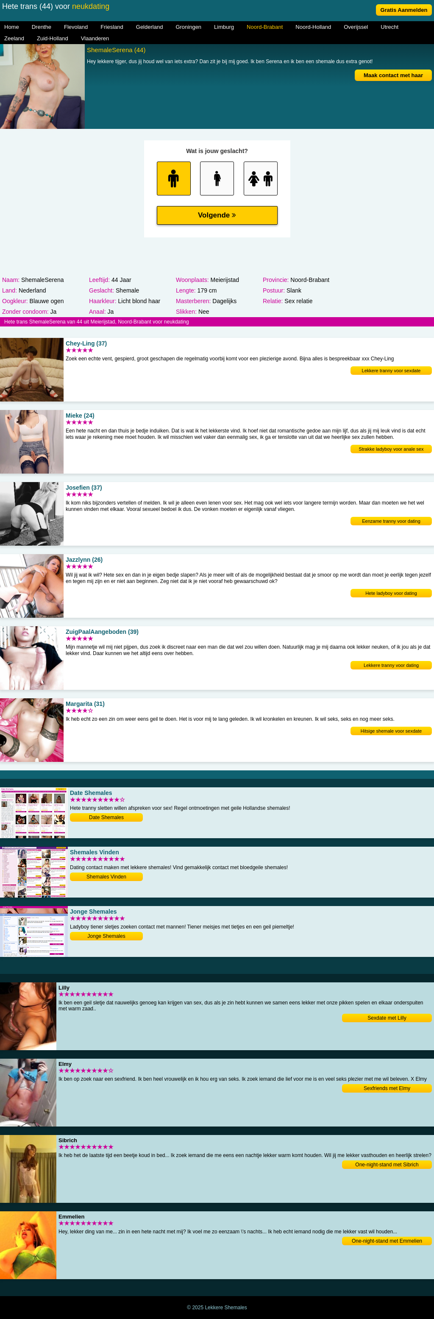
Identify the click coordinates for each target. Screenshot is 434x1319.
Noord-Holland (313, 27)
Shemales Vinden (106, 877)
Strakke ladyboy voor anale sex (391, 449)
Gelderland (149, 27)
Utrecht (389, 27)
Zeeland (14, 38)
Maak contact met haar (393, 75)
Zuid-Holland (52, 38)
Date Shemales (106, 817)
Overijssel (356, 27)
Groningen (188, 27)
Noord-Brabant (265, 27)
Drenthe (41, 27)
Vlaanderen (95, 38)
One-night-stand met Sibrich (386, 1165)
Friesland (111, 27)
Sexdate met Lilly (386, 1018)
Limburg (224, 27)
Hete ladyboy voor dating (391, 593)
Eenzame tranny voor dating (391, 521)
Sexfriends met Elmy (387, 1088)
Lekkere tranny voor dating (391, 665)
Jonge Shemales (106, 936)
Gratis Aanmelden (404, 10)
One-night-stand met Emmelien (387, 1241)
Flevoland (76, 27)
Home (11, 27)
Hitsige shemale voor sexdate (391, 730)
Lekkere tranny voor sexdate (391, 370)
